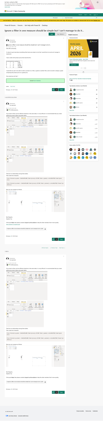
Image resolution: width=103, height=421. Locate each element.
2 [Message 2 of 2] (10, 236)
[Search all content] (81, 17)
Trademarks (95, 411)
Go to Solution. (37, 80)
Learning (59, 11)
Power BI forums (10, 25)
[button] (52, 34)
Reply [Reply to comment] (61, 239)
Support (64, 11)
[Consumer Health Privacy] (23, 416)
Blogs (53, 11)
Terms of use (88, 411)
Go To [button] (95, 14)
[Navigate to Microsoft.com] (8, 11)
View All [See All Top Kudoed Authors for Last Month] (71, 140)
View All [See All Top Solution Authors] (71, 110)
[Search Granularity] (58, 17)
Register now (97, 20)
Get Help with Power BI (32, 25)
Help (90, 14)
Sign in (85, 14)
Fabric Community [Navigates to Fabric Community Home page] (19, 11)
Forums (28, 11)
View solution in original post (13, 224)
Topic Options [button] (60, 34)
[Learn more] (74, 64)
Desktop (44, 25)
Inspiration (34, 11)
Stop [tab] (85, 68)
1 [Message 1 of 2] (10, 89)
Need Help (12, 86)
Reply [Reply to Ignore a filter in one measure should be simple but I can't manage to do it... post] (61, 89)
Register (80, 14)
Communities (46, 11)
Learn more (7, 7)
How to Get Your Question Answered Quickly (80, 78)
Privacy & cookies (80, 411)
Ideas (40, 11)
